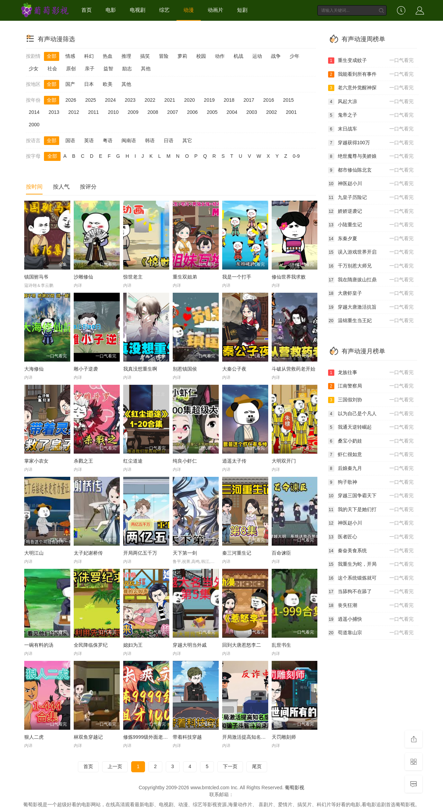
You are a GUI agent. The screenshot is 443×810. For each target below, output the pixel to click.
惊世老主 (133, 277)
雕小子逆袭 (86, 369)
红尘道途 (133, 461)
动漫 (188, 10)
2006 (192, 112)
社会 (52, 68)
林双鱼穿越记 (88, 737)
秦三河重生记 (236, 553)
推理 (126, 56)
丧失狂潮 (371, 605)
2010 (113, 112)
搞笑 (145, 56)
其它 (187, 140)
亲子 (89, 68)
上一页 (115, 766)
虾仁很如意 (371, 454)
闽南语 (128, 140)
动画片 (215, 10)
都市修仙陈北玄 (371, 170)
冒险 (164, 56)
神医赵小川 (371, 183)
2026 (70, 100)
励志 (127, 68)
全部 (51, 56)
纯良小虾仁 (185, 461)
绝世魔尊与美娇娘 (371, 156)
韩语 (150, 140)
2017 (248, 100)
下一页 (230, 766)
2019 (209, 100)
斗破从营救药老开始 (293, 369)
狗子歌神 (371, 482)
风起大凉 (371, 101)
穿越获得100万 (371, 142)
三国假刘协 (371, 400)
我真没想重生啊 (140, 369)
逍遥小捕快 (371, 619)
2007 (172, 112)
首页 (86, 10)
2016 (268, 100)
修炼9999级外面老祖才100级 (154, 737)
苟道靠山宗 (371, 632)
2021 (169, 100)
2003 (251, 112)
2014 (34, 112)
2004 (232, 112)
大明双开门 (284, 461)
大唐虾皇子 (371, 293)
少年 (294, 56)
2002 (271, 112)
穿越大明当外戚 (190, 645)
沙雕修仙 (83, 277)
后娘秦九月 (371, 468)
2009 (133, 112)
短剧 (242, 10)
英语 (89, 140)
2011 (93, 112)
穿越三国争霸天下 (371, 495)
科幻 (89, 56)
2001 (291, 112)
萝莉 (182, 56)
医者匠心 (371, 537)
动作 (220, 56)
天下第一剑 (185, 553)
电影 (111, 10)
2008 (152, 112)
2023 (130, 100)
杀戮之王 (83, 461)
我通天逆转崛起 (371, 427)
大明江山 (34, 553)
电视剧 (137, 10)
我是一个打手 (236, 277)
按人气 (61, 187)
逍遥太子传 (234, 461)
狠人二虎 (34, 737)
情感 (70, 56)
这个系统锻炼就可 (371, 578)
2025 (90, 100)
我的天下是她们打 (371, 509)
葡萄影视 (294, 787)
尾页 (257, 766)
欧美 (107, 84)
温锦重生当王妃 (371, 320)
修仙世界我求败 (289, 277)
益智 (108, 68)
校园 (201, 56)
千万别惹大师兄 (371, 266)
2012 (73, 112)
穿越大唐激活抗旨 (371, 307)
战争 (276, 56)
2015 (288, 100)
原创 (71, 68)
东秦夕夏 (371, 238)
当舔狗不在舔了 (371, 591)
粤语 (107, 140)
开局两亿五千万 (140, 553)
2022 (150, 100)
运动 (257, 56)
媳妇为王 (133, 645)
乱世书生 (281, 645)
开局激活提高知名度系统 (248, 737)
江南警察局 (371, 386)
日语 (168, 140)
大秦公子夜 (234, 369)
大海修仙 (34, 369)
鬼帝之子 (371, 115)
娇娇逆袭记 (371, 211)
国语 (70, 140)
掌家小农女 (36, 461)
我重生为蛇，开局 (371, 564)
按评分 (88, 187)
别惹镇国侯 (185, 369)
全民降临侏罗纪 (91, 645)
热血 (107, 56)
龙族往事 (371, 372)
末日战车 (371, 129)
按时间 (34, 187)
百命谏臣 (281, 553)
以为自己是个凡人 (371, 413)
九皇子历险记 (371, 197)
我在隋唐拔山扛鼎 (371, 279)
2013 (53, 112)
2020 (189, 100)
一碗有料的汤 (38, 645)
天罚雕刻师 (284, 737)
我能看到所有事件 (371, 74)
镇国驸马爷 (36, 277)
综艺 (164, 10)
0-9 (296, 156)
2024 (110, 100)
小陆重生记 (371, 224)
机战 (238, 56)
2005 (212, 112)
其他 (146, 68)
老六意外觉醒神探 (371, 87)
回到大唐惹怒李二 (241, 645)
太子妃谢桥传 (88, 553)
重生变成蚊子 (371, 60)
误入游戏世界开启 (371, 252)
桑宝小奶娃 (371, 441)
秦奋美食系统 (371, 550)
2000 (34, 124)
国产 (70, 84)
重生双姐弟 (185, 277)
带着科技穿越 (187, 737)
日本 (89, 84)
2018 (229, 100)
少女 (33, 68)
